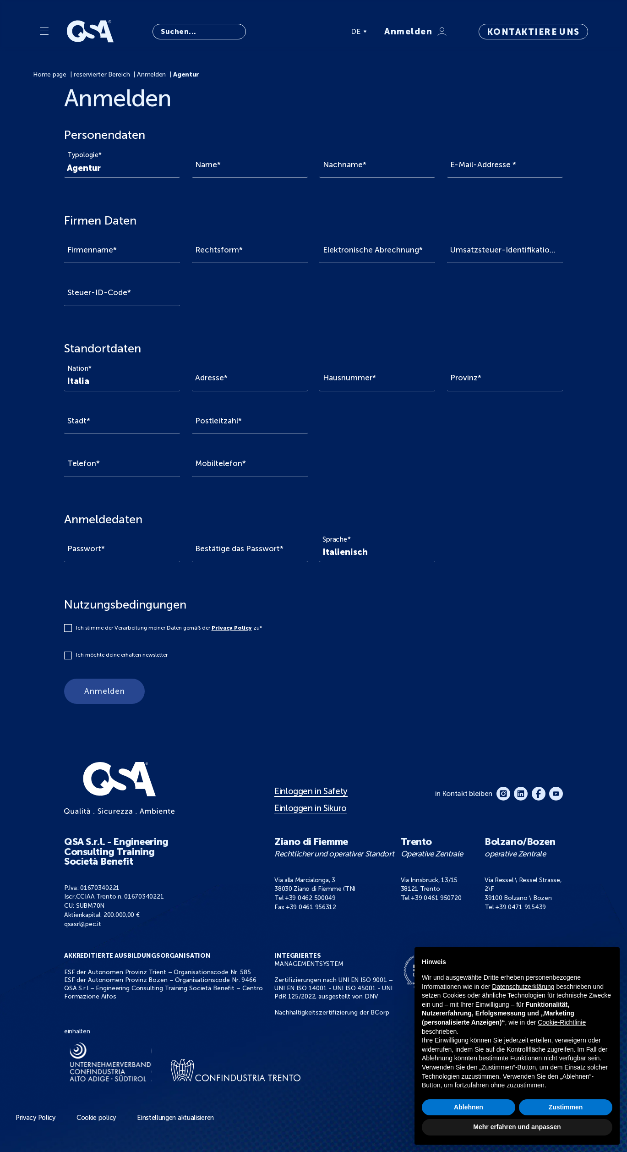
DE (359, 31)
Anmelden (104, 691)
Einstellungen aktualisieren (175, 1118)
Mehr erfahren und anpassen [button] (517, 1126)
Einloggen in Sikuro (310, 808)
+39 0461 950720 (436, 898)
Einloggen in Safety (311, 791)
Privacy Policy (232, 628)
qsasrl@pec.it (82, 924)
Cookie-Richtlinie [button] (562, 1022)
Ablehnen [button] (468, 1107)
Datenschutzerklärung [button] (523, 986)
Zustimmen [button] (566, 1107)
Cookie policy (96, 1118)
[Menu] (44, 32)
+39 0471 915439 (520, 907)
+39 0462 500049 (310, 898)
